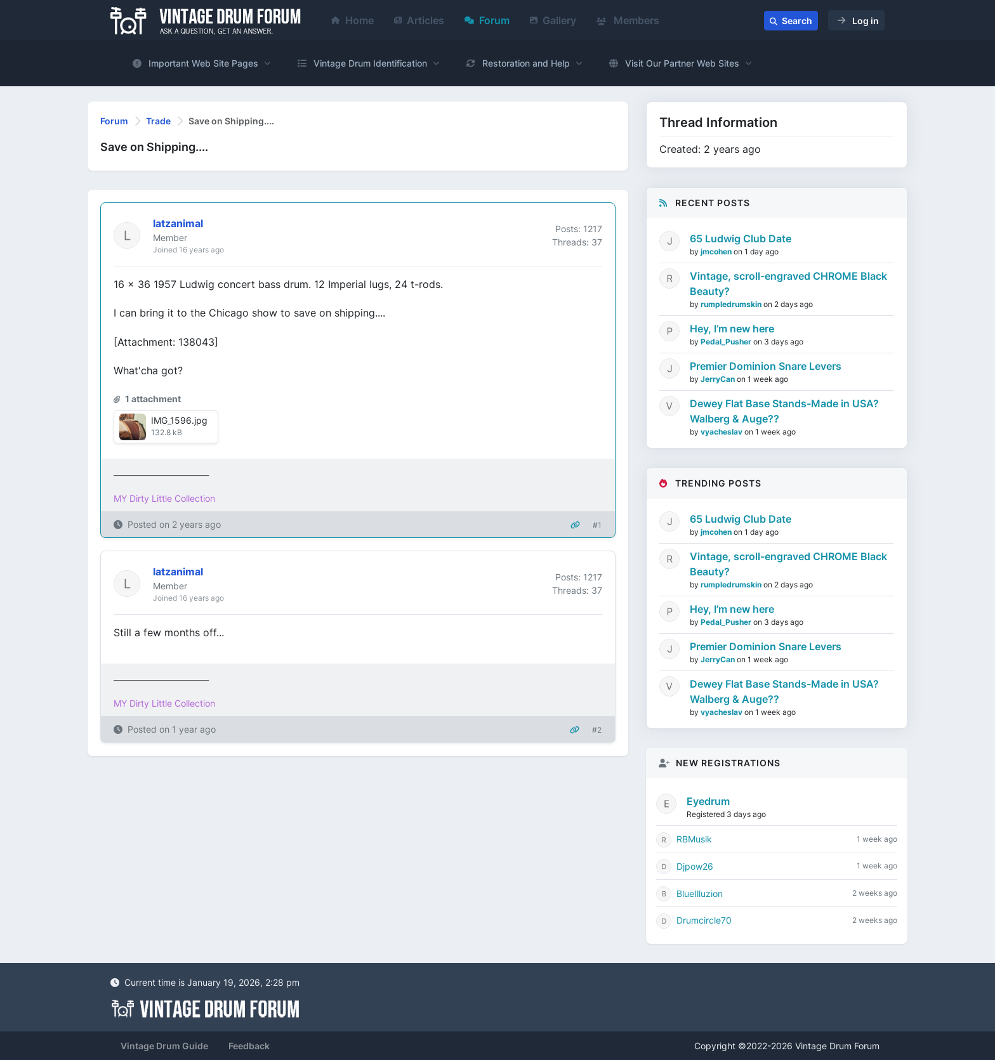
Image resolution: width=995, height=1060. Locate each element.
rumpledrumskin (732, 304)
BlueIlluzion (699, 893)
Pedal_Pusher (727, 341)
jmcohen (717, 251)
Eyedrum (708, 801)
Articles (419, 20)
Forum (487, 20)
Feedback (249, 1045)
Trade (158, 120)
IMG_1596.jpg (179, 420)
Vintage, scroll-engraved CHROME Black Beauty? (788, 284)
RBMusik (694, 839)
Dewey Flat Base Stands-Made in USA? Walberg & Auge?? (784, 411)
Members (627, 20)
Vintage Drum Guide (164, 1045)
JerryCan (719, 379)
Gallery (553, 20)
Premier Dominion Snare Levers (765, 366)
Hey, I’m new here (732, 328)
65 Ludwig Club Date (740, 238)
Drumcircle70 (704, 920)
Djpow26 (694, 866)
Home (352, 20)
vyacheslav (722, 431)
